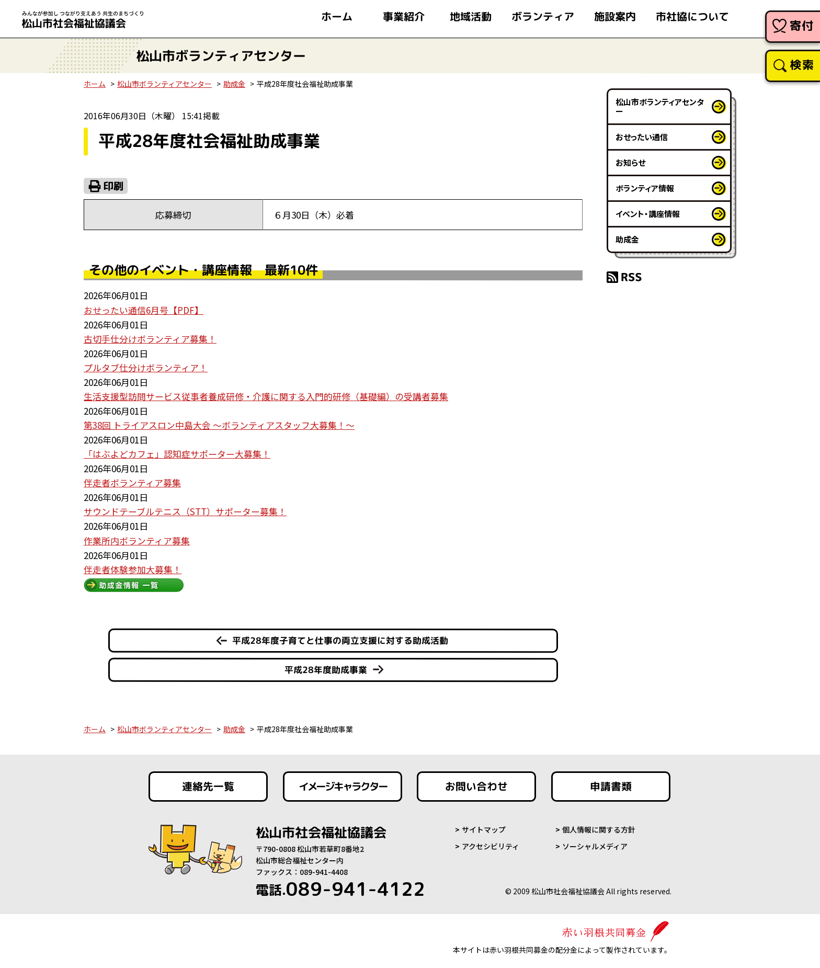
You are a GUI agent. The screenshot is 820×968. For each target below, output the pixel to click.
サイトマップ (484, 826)
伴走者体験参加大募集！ (132, 565)
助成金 (234, 83)
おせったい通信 (642, 136)
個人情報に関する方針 (598, 826)
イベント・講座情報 (648, 213)
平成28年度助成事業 (325, 666)
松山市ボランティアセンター (164, 83)
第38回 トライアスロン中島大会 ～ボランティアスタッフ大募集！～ (219, 423)
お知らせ (630, 162)
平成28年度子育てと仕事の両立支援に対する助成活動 (340, 636)
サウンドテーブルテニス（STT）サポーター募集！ (185, 508)
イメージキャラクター (342, 783)
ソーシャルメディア (595, 843)
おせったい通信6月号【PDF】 (143, 309)
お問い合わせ (476, 783)
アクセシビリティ (490, 843)
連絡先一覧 (208, 783)
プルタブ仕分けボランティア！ (146, 366)
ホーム (95, 83)
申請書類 (611, 783)
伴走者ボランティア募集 (132, 480)
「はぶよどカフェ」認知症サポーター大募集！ (177, 451)
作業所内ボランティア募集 (137, 537)
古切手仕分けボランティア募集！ (150, 338)
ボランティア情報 (645, 188)
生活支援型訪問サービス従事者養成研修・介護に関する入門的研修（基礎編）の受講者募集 (266, 395)
